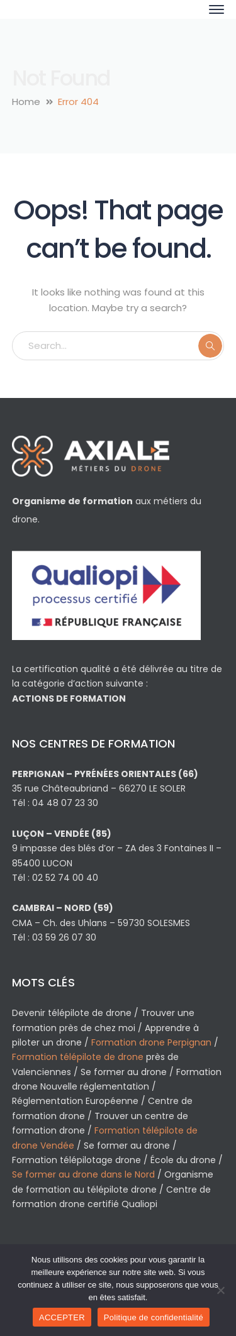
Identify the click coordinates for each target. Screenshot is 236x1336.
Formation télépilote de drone (77, 1057)
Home (26, 101)
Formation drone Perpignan (151, 1042)
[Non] (220, 1290)
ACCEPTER (62, 1317)
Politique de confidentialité (153, 1317)
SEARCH (210, 346)
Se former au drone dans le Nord (83, 1174)
